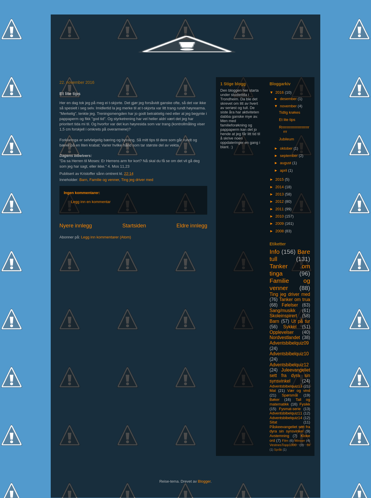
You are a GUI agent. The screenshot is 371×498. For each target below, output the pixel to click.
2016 (280, 92)
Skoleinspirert (283, 315)
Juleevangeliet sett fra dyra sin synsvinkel (290, 375)
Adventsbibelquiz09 (289, 343)
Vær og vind (298, 390)
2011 (280, 209)
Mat (273, 390)
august (286, 163)
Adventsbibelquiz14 (286, 418)
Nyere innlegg (75, 226)
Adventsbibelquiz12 (289, 364)
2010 (280, 216)
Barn (83, 180)
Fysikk (304, 404)
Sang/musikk (282, 310)
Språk (278, 449)
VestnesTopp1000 (283, 445)
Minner (299, 440)
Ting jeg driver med (137, 180)
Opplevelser (282, 332)
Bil (308, 445)
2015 (280, 179)
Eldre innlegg (192, 226)
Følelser (290, 305)
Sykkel (290, 326)
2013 (280, 194)
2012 (280, 201)
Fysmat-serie (290, 409)
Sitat (273, 422)
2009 (280, 223)
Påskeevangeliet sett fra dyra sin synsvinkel (290, 429)
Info (275, 251)
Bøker (275, 399)
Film (285, 440)
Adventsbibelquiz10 (289, 353)
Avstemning (279, 436)
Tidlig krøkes (289, 112)
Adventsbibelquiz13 (286, 386)
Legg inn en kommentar (91, 202)
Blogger (204, 481)
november (289, 106)
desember (289, 99)
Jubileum (286, 139)
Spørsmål (290, 395)
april (284, 170)
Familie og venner (104, 180)
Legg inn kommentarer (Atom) (106, 237)
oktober (287, 148)
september (289, 155)
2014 (280, 187)
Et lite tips (287, 119)
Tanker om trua (294, 299)
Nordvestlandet (285, 337)
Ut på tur (300, 321)
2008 (280, 231)
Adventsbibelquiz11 (286, 413)
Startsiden (134, 226)
